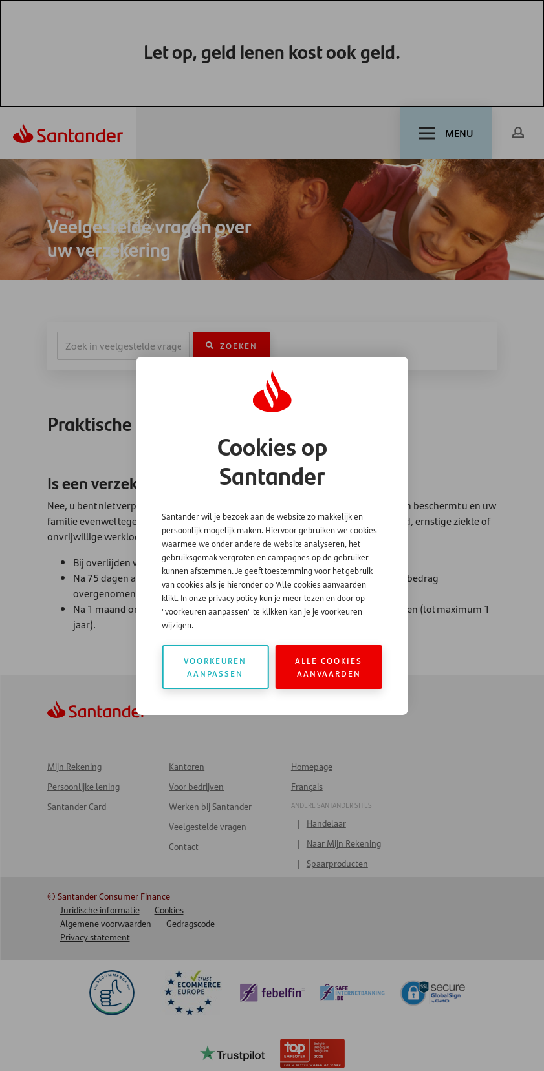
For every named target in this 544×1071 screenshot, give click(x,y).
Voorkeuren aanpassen (215, 666)
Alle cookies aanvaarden (328, 666)
